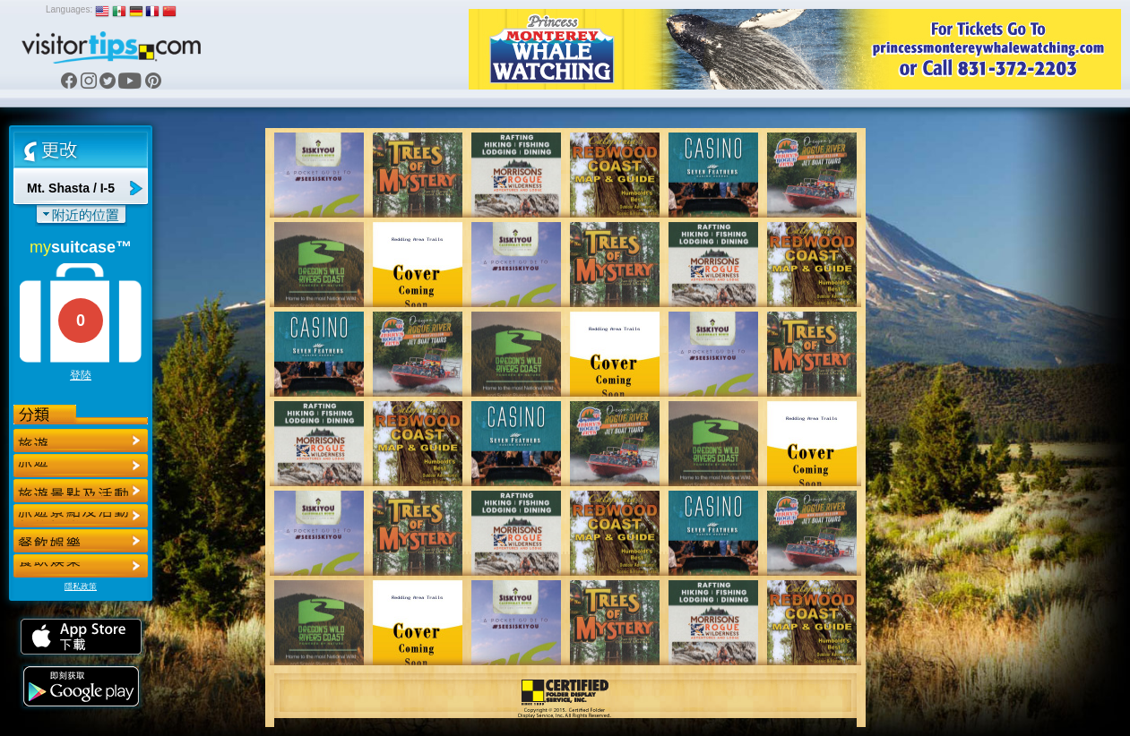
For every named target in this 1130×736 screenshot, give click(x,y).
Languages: (69, 9)
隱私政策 (81, 586)
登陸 (80, 375)
